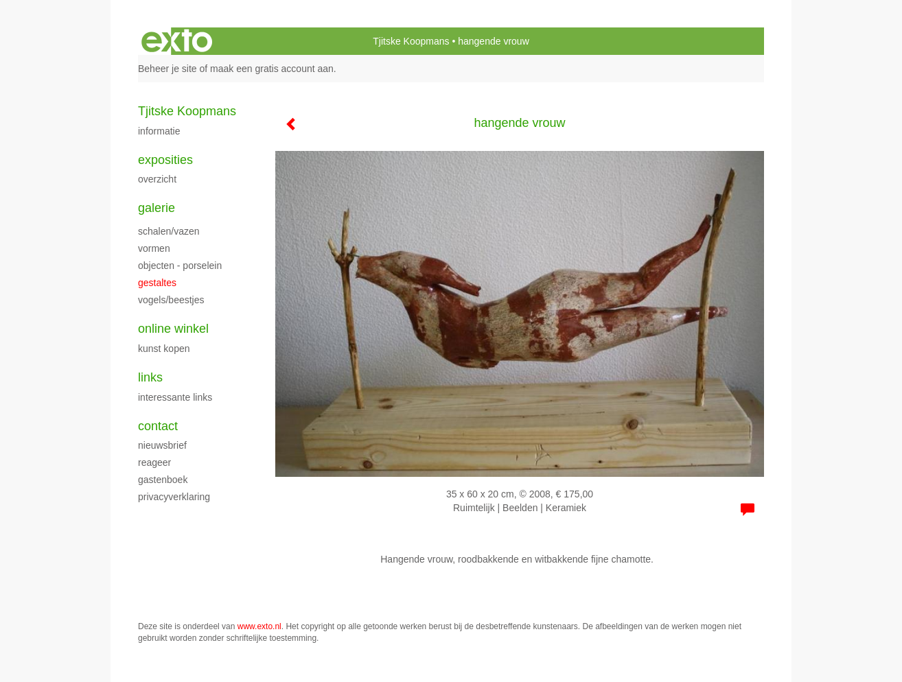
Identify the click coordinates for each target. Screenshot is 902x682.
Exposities (165, 160)
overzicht (157, 179)
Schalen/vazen (169, 231)
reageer (154, 462)
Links (150, 377)
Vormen (154, 248)
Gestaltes (157, 282)
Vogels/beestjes (171, 299)
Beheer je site (167, 68)
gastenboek (162, 479)
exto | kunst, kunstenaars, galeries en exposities (177, 41)
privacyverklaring (174, 496)
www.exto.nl (259, 626)
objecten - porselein (180, 265)
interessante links (175, 397)
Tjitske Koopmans (411, 41)
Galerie (156, 208)
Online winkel (173, 329)
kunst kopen (164, 348)
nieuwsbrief (162, 445)
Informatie (159, 131)
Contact (158, 426)
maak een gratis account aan (272, 68)
